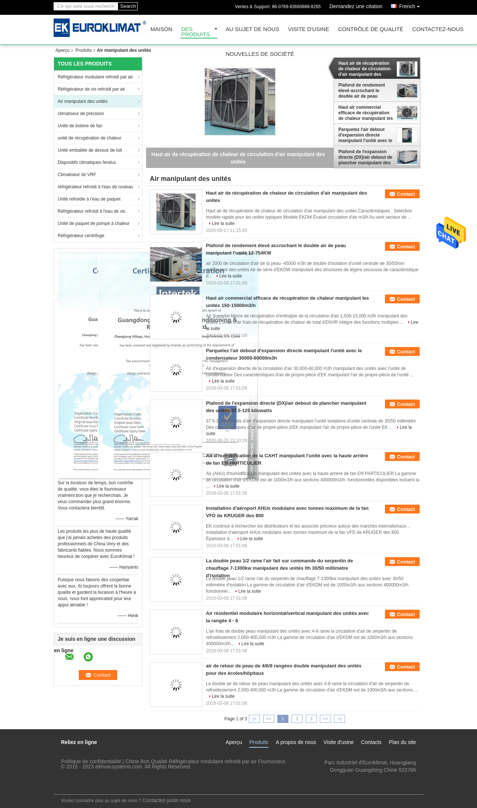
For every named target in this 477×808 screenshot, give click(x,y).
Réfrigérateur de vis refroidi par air (91, 89)
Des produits (195, 32)
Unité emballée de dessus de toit (90, 150)
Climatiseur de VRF (77, 174)
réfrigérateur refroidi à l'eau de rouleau (95, 186)
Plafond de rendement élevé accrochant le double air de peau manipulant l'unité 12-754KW (361, 91)
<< (268, 718)
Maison (161, 29)
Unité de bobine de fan (80, 125)
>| (339, 718)
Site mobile (69, 784)
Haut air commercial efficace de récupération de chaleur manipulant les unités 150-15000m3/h (365, 113)
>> (325, 718)
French (411, 5)
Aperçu (62, 50)
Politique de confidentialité (91, 761)
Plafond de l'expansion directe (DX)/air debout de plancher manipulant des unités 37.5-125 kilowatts (365, 157)
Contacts (371, 742)
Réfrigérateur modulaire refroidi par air (95, 77)
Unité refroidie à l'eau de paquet (89, 199)
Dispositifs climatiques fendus (87, 162)
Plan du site (402, 742)
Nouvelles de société (260, 54)
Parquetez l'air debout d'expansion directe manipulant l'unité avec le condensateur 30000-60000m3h (365, 135)
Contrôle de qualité (370, 29)
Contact (406, 194)
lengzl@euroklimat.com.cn (385, 777)
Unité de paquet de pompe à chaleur (93, 223)
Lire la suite (223, 223)
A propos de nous (296, 742)
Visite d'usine (308, 29)
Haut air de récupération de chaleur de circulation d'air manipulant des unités (364, 69)
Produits (83, 50)
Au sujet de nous (252, 29)
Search (128, 6)
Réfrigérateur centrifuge (81, 235)
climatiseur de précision (81, 113)
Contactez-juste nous (166, 800)
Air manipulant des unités (83, 101)
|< (254, 718)
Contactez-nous (438, 29)
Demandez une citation (355, 6)
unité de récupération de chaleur (89, 138)
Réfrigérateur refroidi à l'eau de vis (91, 211)
